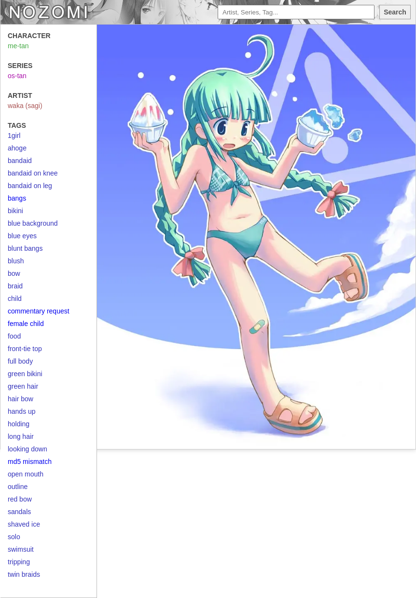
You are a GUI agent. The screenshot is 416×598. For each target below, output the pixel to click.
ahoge (17, 148)
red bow (20, 499)
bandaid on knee (33, 173)
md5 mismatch (30, 461)
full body (20, 361)
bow (14, 273)
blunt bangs (25, 248)
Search (395, 12)
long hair (21, 436)
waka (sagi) (25, 105)
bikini (15, 211)
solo (14, 537)
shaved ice (24, 524)
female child (26, 323)
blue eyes (22, 236)
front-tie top (25, 349)
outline (18, 486)
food (14, 336)
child (15, 298)
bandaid (20, 160)
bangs (17, 198)
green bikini (25, 374)
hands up (22, 411)
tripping (19, 562)
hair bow (20, 399)
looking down (27, 449)
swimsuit (21, 549)
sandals (19, 512)
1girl (14, 135)
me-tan (18, 46)
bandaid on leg (30, 186)
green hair (23, 386)
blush (16, 261)
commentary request (38, 311)
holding (18, 424)
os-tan (17, 76)
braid (15, 286)
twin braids (24, 574)
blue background (33, 223)
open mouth (25, 474)
